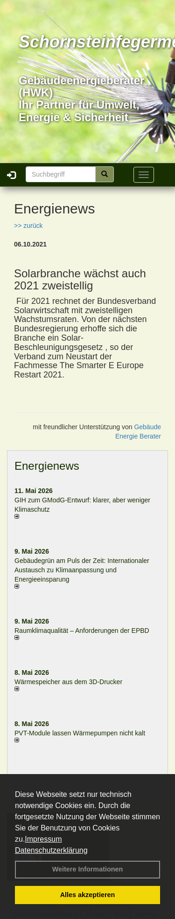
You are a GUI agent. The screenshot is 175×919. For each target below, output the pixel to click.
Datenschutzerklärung (51, 850)
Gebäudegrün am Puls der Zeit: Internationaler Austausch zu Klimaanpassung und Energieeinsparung (81, 570)
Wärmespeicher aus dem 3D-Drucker (68, 682)
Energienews (46, 466)
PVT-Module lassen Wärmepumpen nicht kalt (79, 733)
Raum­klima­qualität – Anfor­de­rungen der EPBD (81, 630)
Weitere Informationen (87, 869)
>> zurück (28, 225)
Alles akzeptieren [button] (87, 894)
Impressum (43, 839)
